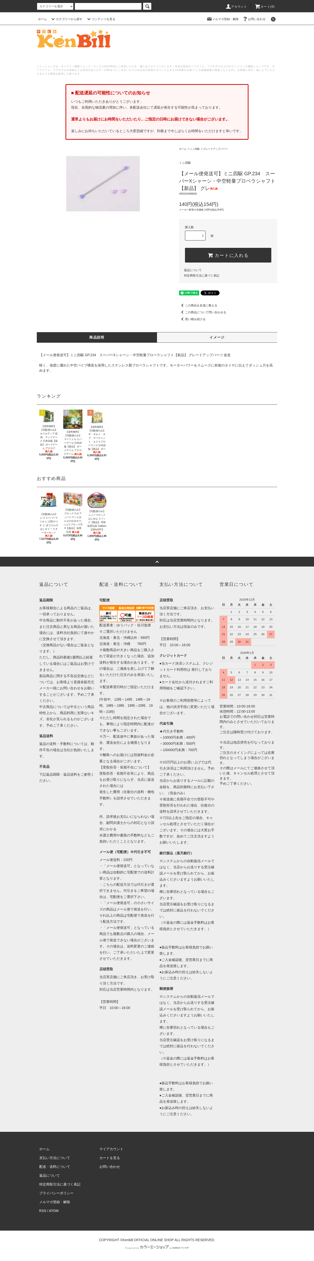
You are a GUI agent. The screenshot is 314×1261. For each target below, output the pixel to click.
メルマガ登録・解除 (222, 19)
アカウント (236, 6)
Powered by (157, 1248)
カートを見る (109, 1158)
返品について (193, 270)
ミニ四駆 (195, 149)
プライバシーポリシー (56, 1193)
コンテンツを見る (100, 19)
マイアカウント (111, 1149)
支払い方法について (54, 1158)
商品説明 (97, 337)
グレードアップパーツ (215, 149)
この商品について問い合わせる (202, 312)
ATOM (54, 1211)
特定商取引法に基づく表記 (201, 275)
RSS (42, 1211)
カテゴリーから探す (66, 19)
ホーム (42, 19)
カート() (265, 6)
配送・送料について (54, 1167)
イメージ (217, 337)
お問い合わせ (254, 19)
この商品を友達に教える (198, 305)
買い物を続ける (192, 319)
